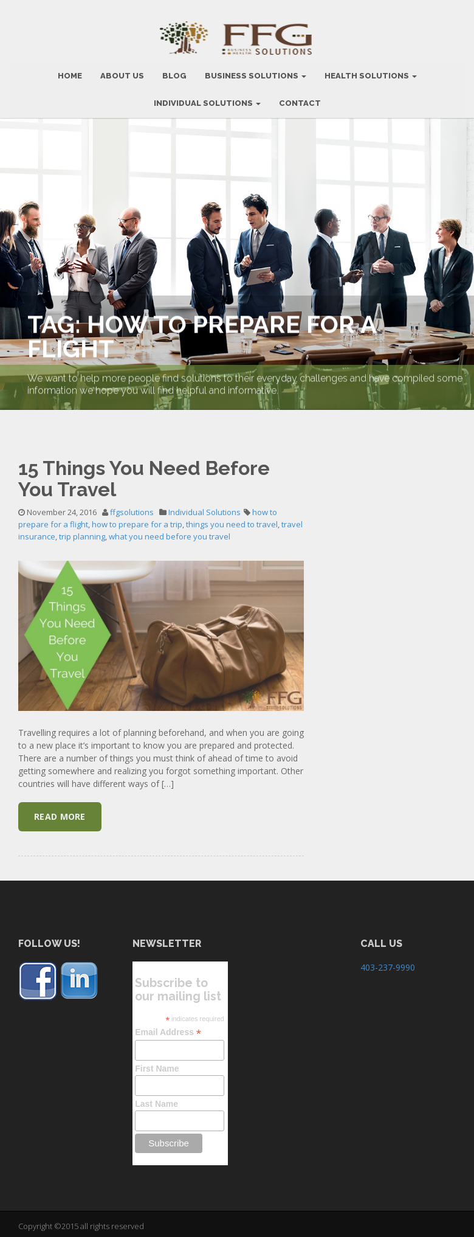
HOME (70, 71)
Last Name (156, 1099)
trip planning (82, 532)
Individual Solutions (207, 98)
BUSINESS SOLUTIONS (255, 71)
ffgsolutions (132, 507)
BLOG (174, 71)
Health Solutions (371, 71)
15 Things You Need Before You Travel (144, 474)
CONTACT (300, 98)
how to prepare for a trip (137, 520)
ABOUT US (122, 71)
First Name (157, 1064)
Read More (60, 812)
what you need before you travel (169, 532)
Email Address (168, 1028)
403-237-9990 (387, 963)
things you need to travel (232, 520)
